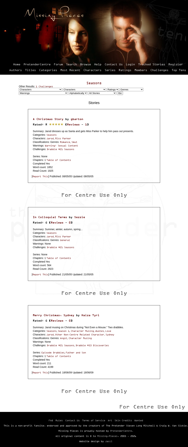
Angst (63, 338)
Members (141, 70)
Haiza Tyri (90, 315)
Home (16, 64)
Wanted (138, 420)
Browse (85, 64)
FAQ (51, 420)
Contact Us (114, 64)
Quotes (99, 331)
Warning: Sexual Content (61, 145)
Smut (74, 142)
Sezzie (79, 217)
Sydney (110, 334)
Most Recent (70, 70)
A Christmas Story (48, 119)
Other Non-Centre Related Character (79, 334)
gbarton (77, 119)
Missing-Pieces (107, 436)
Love (108, 331)
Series (110, 70)
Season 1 (63, 331)
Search (71, 64)
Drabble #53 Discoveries (92, 345)
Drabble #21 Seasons (60, 149)
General (65, 240)
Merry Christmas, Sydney (53, 315)
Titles (30, 70)
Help (97, 64)
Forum (58, 64)
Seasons (94, 83)
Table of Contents (58, 160)
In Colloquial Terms (50, 217)
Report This (40, 176)
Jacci (108, 441)
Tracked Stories (151, 64)
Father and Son (76, 352)
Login (130, 64)
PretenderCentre (37, 64)
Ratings (125, 70)
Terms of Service (93, 420)
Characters (92, 70)
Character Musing (82, 331)
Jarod (50, 138)
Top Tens (179, 70)
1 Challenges (44, 86)
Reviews (73, 124)
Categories (48, 70)
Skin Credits (123, 420)
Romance (65, 142)
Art (110, 420)
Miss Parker (63, 138)
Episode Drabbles (52, 352)
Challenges (159, 70)
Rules (59, 420)
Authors (15, 70)
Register (175, 64)
